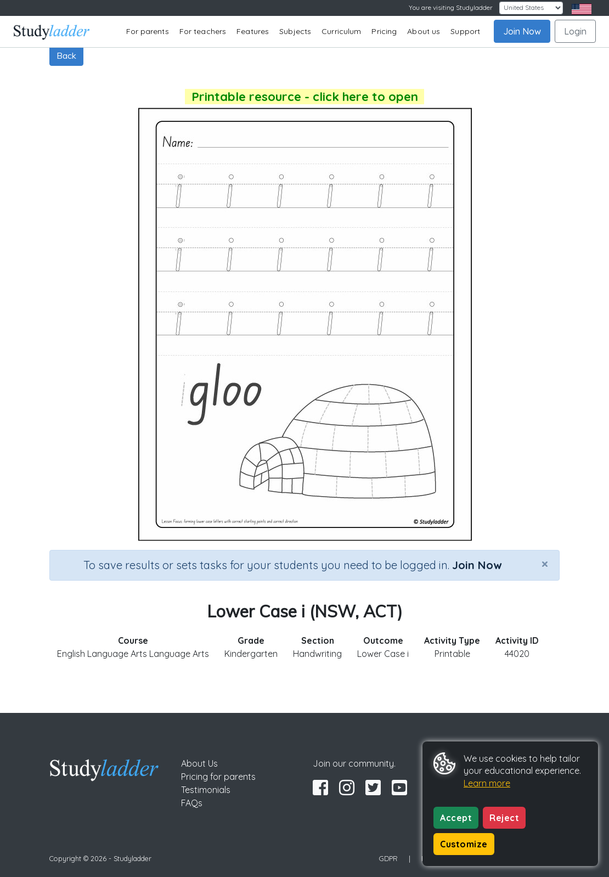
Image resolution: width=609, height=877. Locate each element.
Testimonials (205, 789)
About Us (199, 763)
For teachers (202, 31)
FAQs (191, 802)
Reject (504, 817)
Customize (464, 844)
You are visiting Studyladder (451, 7)
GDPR (388, 858)
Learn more (487, 783)
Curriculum (341, 31)
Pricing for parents (218, 776)
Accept (456, 817)
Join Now (522, 31)
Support (465, 31)
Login (575, 31)
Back (66, 55)
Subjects (295, 31)
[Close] (545, 563)
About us (423, 31)
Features (252, 31)
